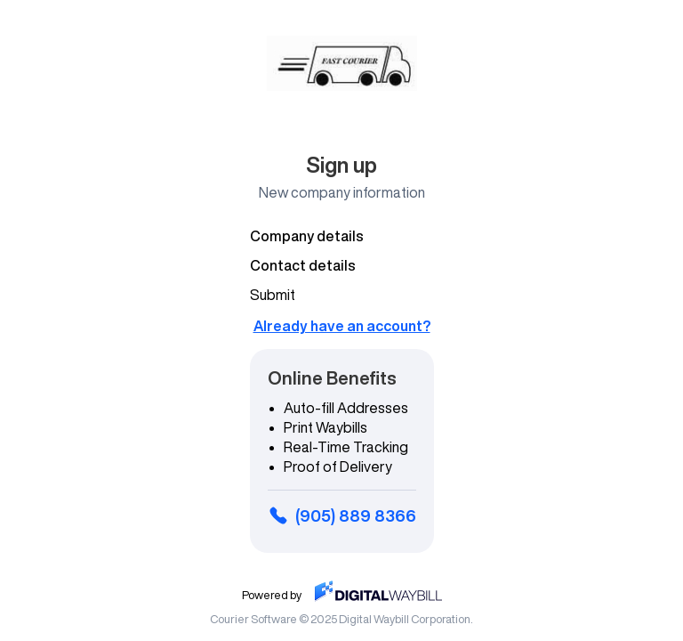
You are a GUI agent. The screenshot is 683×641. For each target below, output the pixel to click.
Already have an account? (341, 326)
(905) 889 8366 (342, 515)
